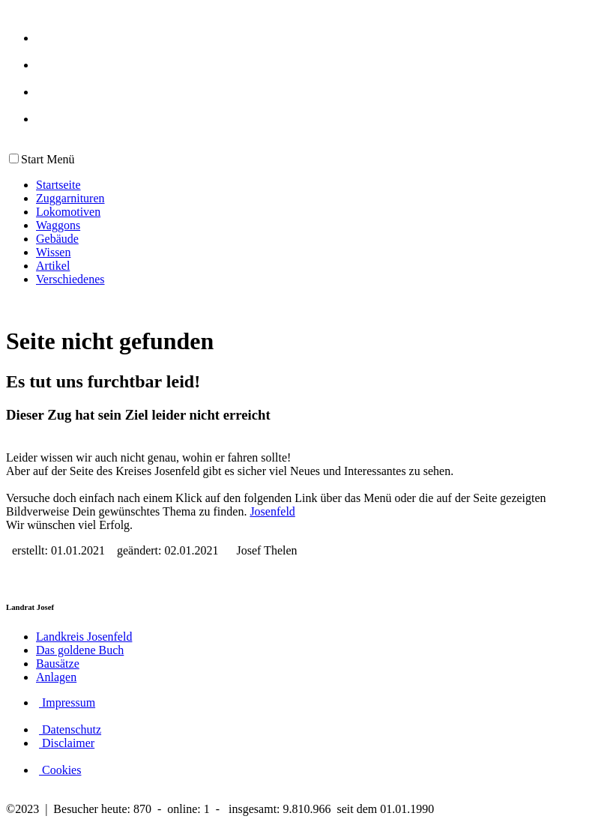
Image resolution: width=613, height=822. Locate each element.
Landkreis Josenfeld (84, 636)
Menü (58, 159)
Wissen (53, 252)
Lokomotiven (68, 211)
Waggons (58, 225)
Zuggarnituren (70, 198)
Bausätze (57, 663)
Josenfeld (272, 511)
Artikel (53, 265)
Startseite (58, 184)
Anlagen (56, 677)
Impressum (67, 702)
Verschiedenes (70, 279)
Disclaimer (66, 743)
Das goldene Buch (80, 650)
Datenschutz (70, 729)
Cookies (60, 770)
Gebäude (57, 238)
